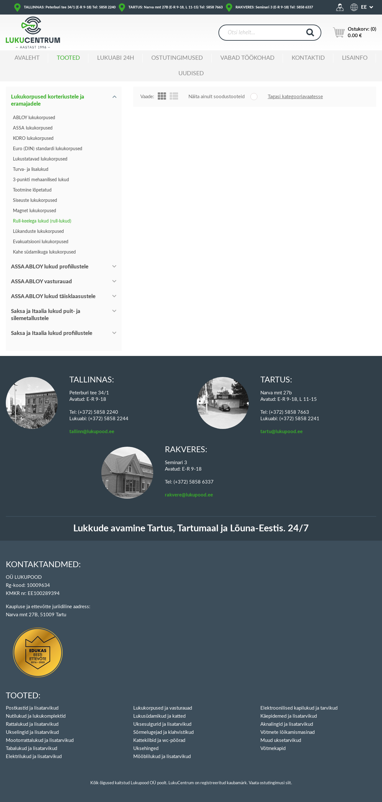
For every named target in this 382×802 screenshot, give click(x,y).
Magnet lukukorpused (34, 211)
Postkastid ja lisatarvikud (32, 708)
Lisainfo (354, 58)
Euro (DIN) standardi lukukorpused (47, 149)
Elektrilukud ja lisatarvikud (34, 756)
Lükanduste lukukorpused (38, 231)
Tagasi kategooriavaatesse (295, 96)
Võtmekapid (273, 748)
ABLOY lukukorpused (34, 118)
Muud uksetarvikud (280, 740)
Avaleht (27, 58)
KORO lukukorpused (33, 138)
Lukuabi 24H (115, 58)
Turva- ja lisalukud (30, 169)
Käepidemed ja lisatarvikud (288, 716)
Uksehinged (145, 748)
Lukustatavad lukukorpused (40, 159)
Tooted (68, 58)
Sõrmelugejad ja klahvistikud (163, 732)
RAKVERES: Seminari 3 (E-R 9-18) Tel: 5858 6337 (274, 7)
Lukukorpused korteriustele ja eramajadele (47, 100)
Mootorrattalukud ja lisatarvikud (40, 740)
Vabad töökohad (247, 58)
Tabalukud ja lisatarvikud (31, 748)
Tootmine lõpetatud (32, 190)
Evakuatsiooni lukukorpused (40, 242)
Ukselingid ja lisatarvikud (32, 732)
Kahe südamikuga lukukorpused (44, 252)
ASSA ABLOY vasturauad (41, 281)
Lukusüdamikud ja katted (159, 716)
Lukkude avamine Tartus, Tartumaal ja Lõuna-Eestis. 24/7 (191, 528)
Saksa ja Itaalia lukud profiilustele (51, 333)
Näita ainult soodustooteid (216, 96)
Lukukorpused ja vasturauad (162, 708)
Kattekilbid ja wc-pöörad (159, 740)
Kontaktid (308, 58)
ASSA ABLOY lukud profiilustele (49, 266)
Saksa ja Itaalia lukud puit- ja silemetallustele (45, 314)
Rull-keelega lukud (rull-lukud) (42, 221)
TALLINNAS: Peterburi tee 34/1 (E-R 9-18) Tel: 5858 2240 (70, 7)
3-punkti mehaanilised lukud (41, 180)
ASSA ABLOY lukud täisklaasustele (53, 296)
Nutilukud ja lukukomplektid (35, 716)
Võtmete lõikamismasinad (287, 732)
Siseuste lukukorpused (35, 200)
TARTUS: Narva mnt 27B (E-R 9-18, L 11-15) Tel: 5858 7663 (175, 7)
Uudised (191, 74)
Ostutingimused (177, 58)
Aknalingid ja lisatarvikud (286, 724)
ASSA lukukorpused (33, 128)
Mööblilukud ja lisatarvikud (162, 756)
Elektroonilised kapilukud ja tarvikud (298, 708)
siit (288, 783)
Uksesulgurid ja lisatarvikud (162, 724)
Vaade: (147, 96)
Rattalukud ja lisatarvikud (32, 724)
